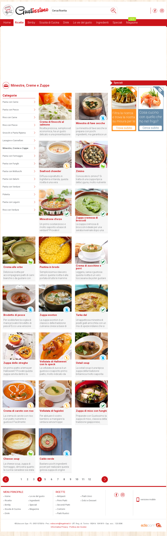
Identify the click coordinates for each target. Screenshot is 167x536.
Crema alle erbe (13, 267)
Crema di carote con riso (18, 410)
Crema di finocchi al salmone (52, 123)
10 (76, 479)
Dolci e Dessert (89, 500)
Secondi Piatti (63, 505)
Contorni (61, 509)
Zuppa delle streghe (15, 362)
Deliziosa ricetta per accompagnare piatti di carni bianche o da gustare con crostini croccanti (18, 275)
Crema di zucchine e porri (88, 267)
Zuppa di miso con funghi (91, 410)
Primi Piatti (62, 500)
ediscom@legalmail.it (60, 523)
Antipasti (61, 496)
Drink (66, 22)
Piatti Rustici (63, 513)
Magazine (132, 21)
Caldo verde (47, 458)
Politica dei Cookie (77, 527)
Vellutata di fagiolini (52, 410)
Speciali (117, 22)
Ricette (19, 22)
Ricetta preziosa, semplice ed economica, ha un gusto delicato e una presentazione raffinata (55, 131)
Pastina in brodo (49, 267)
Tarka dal (81, 315)
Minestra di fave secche (90, 123)
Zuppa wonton (48, 315)
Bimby (31, 22)
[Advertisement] (83, 53)
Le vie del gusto (82, 22)
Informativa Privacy (59, 527)
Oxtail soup (82, 362)
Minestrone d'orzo (51, 219)
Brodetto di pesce (14, 315)
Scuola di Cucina (49, 22)
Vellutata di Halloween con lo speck (53, 363)
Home (7, 22)
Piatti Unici (87, 496)
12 (89, 479)
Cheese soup (11, 458)
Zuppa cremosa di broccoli (87, 219)
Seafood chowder (50, 171)
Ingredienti (102, 22)
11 (83, 479)
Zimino (80, 171)
